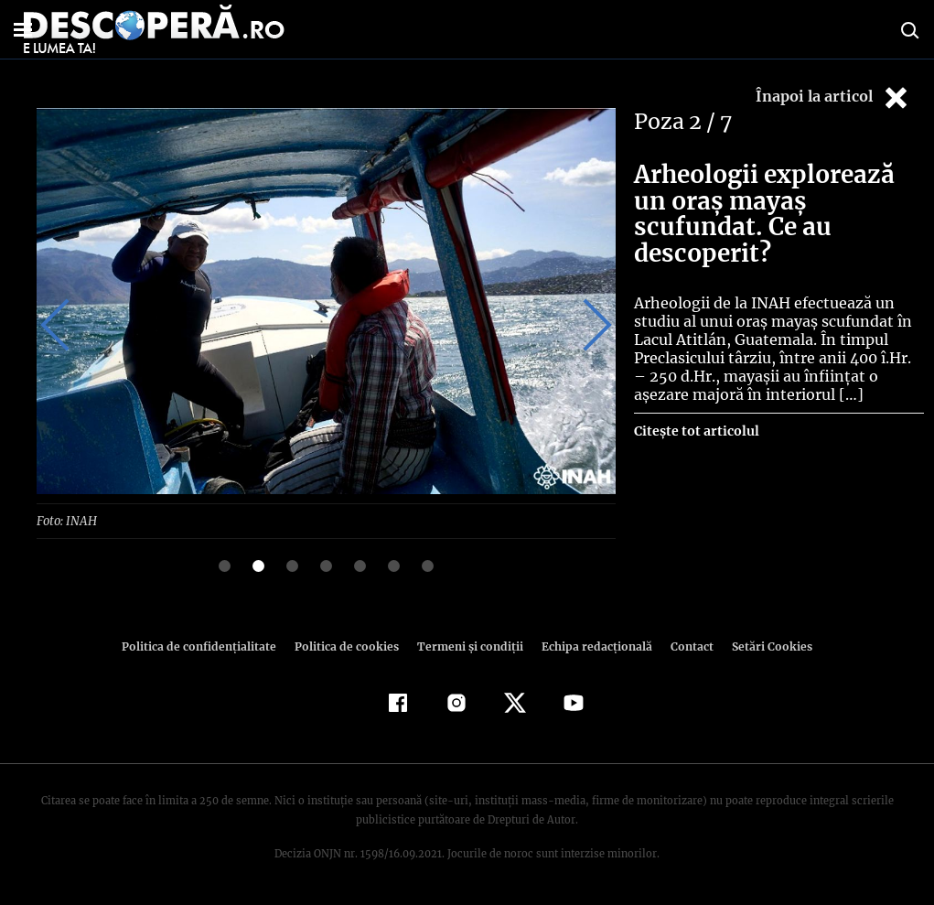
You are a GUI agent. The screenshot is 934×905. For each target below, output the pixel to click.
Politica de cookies (349, 645)
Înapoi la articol (833, 97)
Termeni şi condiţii (468, 645)
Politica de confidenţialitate (208, 645)
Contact (685, 645)
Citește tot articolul (695, 431)
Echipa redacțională (592, 645)
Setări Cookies (763, 645)
